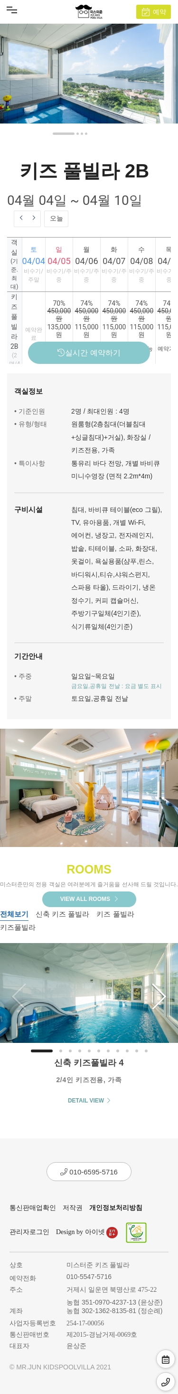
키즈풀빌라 (18, 927)
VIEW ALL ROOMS (89, 899)
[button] (64, 133)
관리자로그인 (29, 1231)
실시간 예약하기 (88, 353)
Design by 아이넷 (87, 1231)
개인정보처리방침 (115, 1207)
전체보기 (14, 914)
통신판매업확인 (32, 1207)
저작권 (73, 1207)
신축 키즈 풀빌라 (62, 914)
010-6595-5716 (89, 1172)
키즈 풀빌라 (115, 914)
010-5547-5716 (89, 1276)
